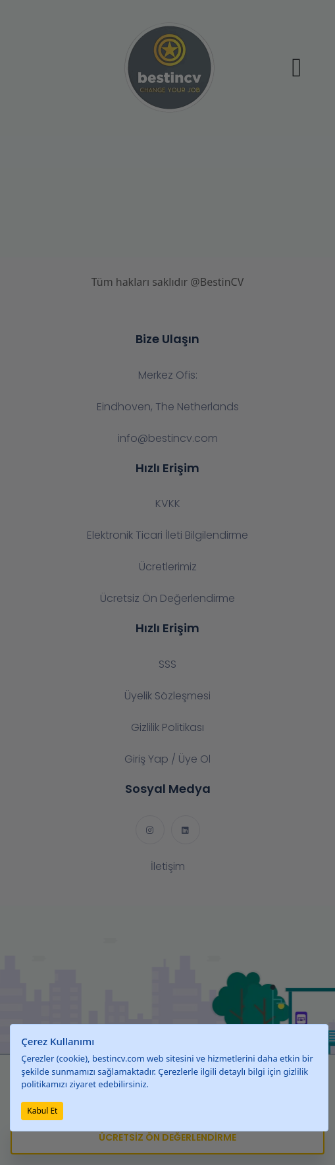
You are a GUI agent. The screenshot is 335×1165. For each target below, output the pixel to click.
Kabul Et (42, 1110)
